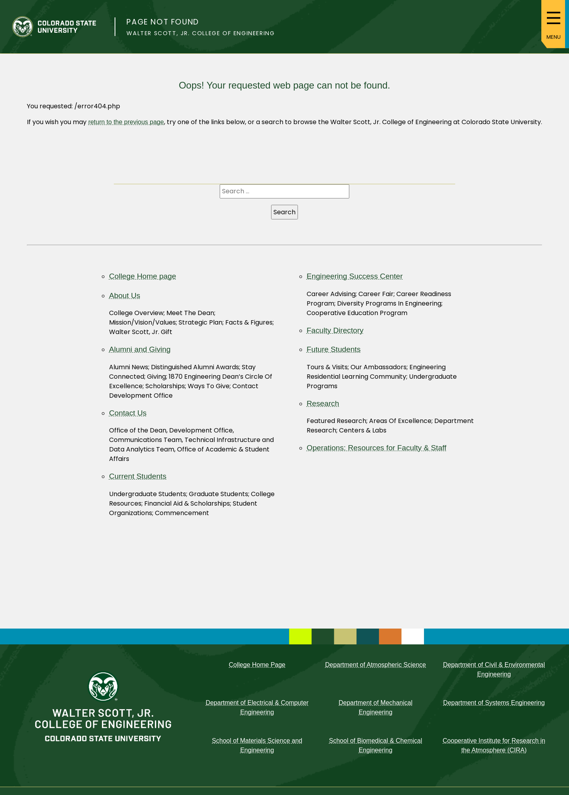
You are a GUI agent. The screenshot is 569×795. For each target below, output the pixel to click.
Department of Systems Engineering (494, 702)
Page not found (162, 22)
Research (323, 403)
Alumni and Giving (140, 349)
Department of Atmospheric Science (375, 664)
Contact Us (128, 413)
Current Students (137, 476)
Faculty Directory (335, 330)
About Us (124, 295)
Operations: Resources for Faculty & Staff (377, 448)
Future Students (334, 349)
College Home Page (257, 664)
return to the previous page (126, 122)
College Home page (142, 276)
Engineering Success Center (355, 276)
